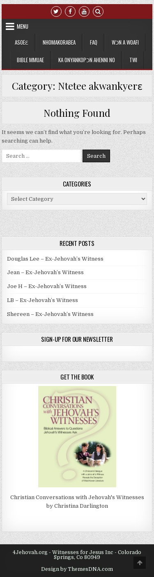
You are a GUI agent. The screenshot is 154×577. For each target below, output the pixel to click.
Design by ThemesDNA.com (77, 569)
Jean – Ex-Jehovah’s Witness (45, 272)
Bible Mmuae (30, 60)
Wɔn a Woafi (125, 42)
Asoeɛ (21, 42)
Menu (22, 26)
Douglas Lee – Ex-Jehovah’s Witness (55, 259)
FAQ (93, 42)
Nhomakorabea (59, 42)
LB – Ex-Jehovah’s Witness (42, 300)
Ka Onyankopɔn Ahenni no (86, 60)
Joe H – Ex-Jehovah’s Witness (47, 286)
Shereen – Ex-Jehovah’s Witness (50, 314)
